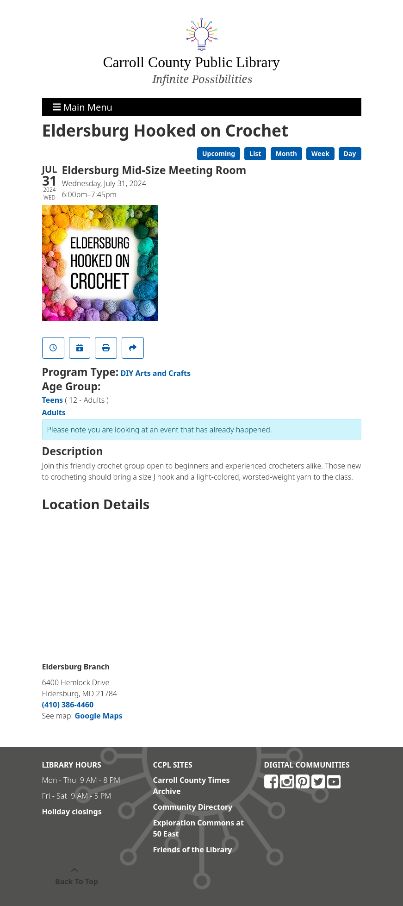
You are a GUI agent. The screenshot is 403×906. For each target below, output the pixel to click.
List (255, 153)
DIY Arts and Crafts (155, 373)
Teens (52, 400)
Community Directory (193, 807)
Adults (54, 412)
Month (286, 153)
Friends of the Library (192, 849)
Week (320, 153)
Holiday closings (72, 811)
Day (350, 153)
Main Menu (82, 106)
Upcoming (218, 153)
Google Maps (99, 716)
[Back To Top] (74, 876)
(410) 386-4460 (68, 705)
